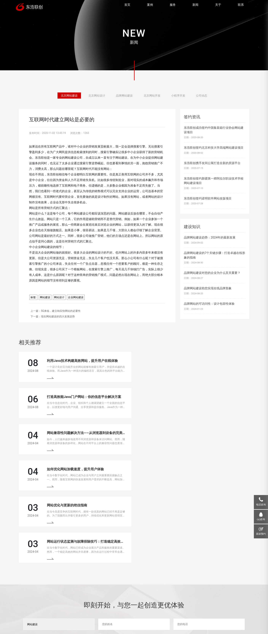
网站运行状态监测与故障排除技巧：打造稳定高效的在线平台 (210, 441)
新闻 (195, 6)
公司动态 (204, 95)
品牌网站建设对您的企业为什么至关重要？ (212, 273)
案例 (150, 6)
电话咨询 (261, 504)
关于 (218, 6)
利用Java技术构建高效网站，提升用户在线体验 (82, 361)
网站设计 (59, 297)
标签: (33, 297)
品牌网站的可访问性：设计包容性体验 (209, 303)
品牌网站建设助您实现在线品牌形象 (208, 288)
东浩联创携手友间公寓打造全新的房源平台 (212, 163)
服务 (173, 6)
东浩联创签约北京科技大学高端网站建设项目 (213, 147)
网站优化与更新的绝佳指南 (67, 441)
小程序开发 (180, 95)
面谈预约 (261, 534)
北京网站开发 (153, 95)
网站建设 (45, 297)
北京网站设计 (95, 95)
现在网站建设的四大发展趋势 (58, 316)
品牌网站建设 (124, 95)
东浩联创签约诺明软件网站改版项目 (208, 198)
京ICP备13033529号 (108, 620)
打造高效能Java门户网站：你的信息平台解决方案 (202, 361)
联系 (241, 6)
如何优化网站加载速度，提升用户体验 (193, 401)
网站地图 (127, 620)
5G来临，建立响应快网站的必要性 (61, 310)
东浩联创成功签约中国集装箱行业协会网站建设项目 (213, 130)
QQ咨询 (261, 519)
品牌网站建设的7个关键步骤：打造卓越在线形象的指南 (214, 255)
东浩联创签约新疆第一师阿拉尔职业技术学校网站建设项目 (213, 181)
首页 (127, 6)
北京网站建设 (67, 95)
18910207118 (214, 590)
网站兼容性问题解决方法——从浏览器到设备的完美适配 (88, 401)
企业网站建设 (76, 297)
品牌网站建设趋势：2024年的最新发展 (209, 237)
